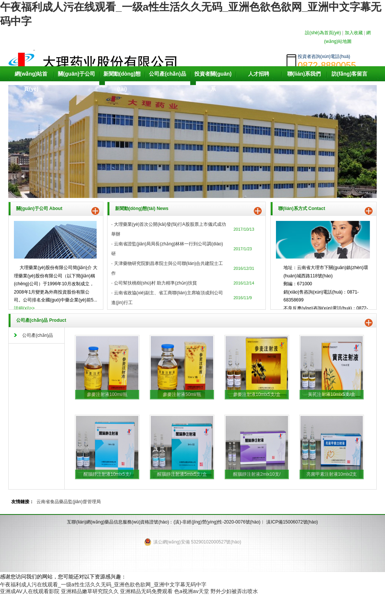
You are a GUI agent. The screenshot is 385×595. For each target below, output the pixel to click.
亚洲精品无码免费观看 (146, 591)
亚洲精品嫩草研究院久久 (90, 591)
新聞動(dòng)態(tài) (122, 81)
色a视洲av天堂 (191, 591)
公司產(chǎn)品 (167, 74)
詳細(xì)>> (24, 308)
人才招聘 (258, 74)
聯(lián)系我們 (304, 74)
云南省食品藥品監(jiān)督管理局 (68, 501)
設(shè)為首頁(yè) (323, 32)
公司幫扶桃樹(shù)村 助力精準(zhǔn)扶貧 (155, 283)
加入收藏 (354, 32)
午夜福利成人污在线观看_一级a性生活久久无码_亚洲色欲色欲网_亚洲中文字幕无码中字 (103, 584)
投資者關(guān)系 (213, 81)
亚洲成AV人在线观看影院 (29, 591)
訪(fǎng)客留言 (349, 74)
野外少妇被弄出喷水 (234, 591)
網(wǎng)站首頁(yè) (31, 81)
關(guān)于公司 (76, 74)
